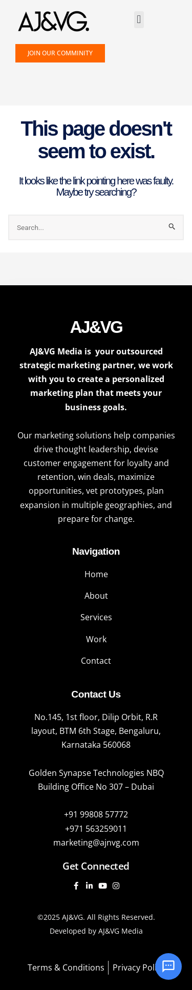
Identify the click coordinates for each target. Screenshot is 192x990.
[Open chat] (168, 966)
